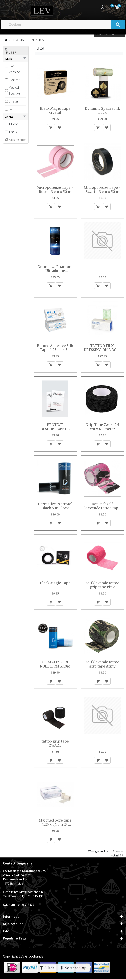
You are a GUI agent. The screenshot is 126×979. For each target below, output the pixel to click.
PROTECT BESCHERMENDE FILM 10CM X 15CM (55, 427)
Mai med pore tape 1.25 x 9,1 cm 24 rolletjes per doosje (55, 822)
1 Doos (13, 124)
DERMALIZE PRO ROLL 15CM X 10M (55, 664)
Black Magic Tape (55, 583)
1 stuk (13, 132)
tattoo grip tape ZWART (55, 743)
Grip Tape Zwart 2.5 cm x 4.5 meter (102, 427)
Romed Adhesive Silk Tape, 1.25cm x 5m (55, 348)
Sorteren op (73, 967)
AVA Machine (14, 69)
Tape (42, 40)
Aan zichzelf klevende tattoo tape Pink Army (102, 506)
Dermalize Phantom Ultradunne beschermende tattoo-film (55, 269)
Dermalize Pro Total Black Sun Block (55, 506)
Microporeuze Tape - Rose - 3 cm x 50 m (55, 190)
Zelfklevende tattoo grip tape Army (102, 664)
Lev (11, 109)
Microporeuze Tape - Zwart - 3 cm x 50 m (102, 190)
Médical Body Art (14, 90)
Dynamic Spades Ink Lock (102, 111)
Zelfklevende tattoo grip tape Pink (102, 585)
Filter (47, 967)
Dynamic (14, 80)
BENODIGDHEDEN (23, 40)
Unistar (13, 101)
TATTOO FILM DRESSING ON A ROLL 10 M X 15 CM (102, 348)
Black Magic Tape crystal (55, 111)
